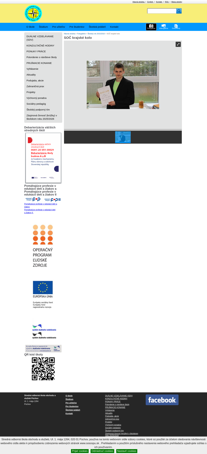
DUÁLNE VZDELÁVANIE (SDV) (40, 38)
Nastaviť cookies (126, 451)
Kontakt (159, 2)
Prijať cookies (80, 451)
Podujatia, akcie (35, 80)
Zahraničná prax (35, 86)
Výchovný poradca (36, 98)
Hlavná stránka (139, 2)
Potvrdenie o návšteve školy (42, 57)
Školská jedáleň (97, 26)
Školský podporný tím (38, 109)
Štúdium (43, 26)
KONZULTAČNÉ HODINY (40, 45)
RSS (167, 2)
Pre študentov (76, 26)
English (150, 2)
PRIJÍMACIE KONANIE (39, 63)
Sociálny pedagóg (36, 103)
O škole (30, 26)
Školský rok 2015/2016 (96, 34)
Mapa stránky (176, 2)
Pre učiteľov (58, 26)
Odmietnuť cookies (102, 451)
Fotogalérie (81, 34)
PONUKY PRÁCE (36, 51)
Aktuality (31, 74)
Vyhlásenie (32, 68)
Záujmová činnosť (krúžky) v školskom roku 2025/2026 (42, 117)
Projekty (31, 92)
